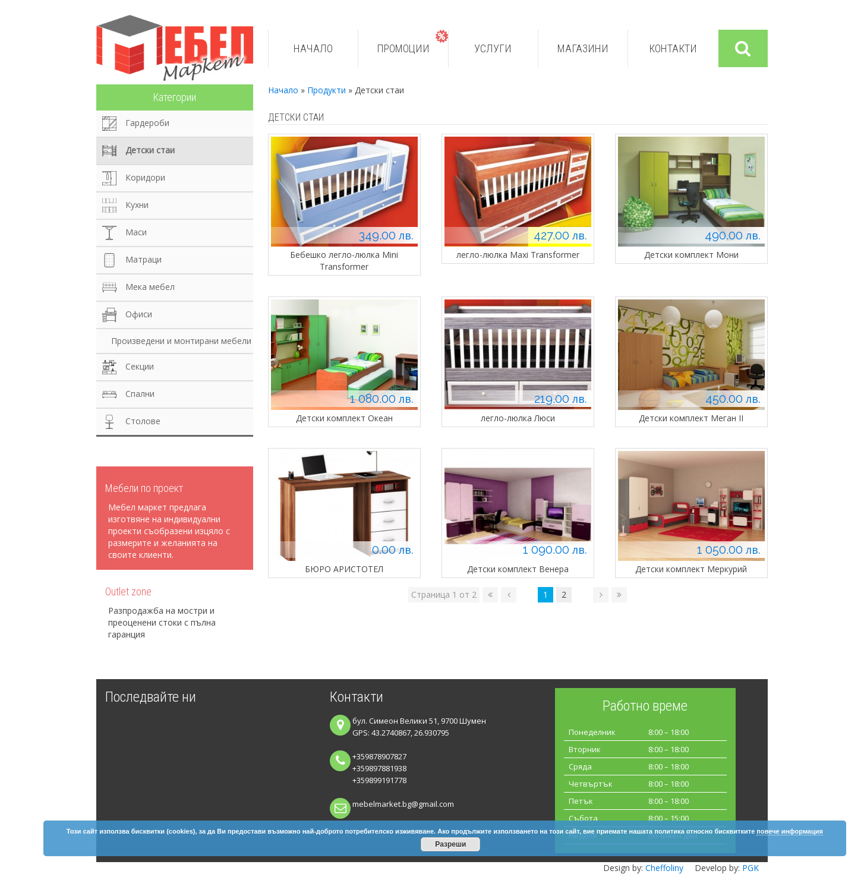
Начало (313, 48)
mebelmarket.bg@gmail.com (403, 804)
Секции (139, 366)
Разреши (450, 844)
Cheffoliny (664, 867)
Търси (742, 48)
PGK (750, 867)
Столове (142, 421)
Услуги (493, 48)
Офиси (138, 314)
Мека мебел (150, 286)
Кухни (137, 204)
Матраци (143, 259)
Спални (139, 393)
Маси (136, 232)
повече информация (789, 831)
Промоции (403, 48)
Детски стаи (150, 150)
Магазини (582, 48)
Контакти (673, 48)
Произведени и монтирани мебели (181, 340)
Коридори (145, 177)
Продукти (326, 90)
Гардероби (147, 122)
